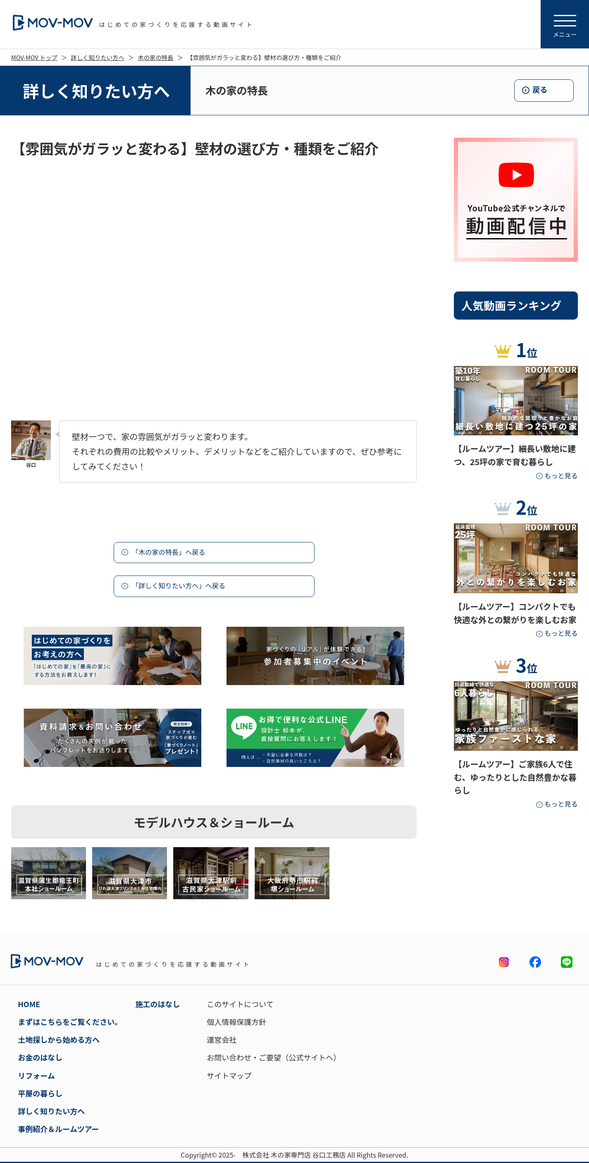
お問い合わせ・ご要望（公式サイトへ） (274, 1057)
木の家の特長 (155, 57)
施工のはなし (158, 1003)
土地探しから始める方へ (59, 1039)
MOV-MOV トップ (34, 57)
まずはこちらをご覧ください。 (70, 1021)
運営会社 (221, 1039)
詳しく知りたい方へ (97, 57)
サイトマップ (229, 1075)
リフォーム (36, 1075)
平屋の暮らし (40, 1093)
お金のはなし (40, 1057)
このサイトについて (240, 1003)
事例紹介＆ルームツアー (58, 1128)
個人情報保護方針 (236, 1021)
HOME (29, 1003)
